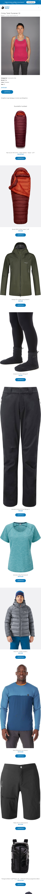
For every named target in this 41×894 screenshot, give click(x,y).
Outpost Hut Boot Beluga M (20, 374)
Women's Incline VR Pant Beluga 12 (20, 509)
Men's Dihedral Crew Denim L (20, 750)
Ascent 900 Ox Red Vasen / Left (20, 229)
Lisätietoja (7, 92)
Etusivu (3, 15)
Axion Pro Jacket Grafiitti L (20, 651)
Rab (15, 78)
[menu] (38, 7)
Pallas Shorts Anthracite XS (20, 823)
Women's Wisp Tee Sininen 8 (20, 575)
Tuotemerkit (10, 78)
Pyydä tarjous (31, 2)
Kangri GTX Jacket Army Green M (20, 299)
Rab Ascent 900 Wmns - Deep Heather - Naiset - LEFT (20, 152)
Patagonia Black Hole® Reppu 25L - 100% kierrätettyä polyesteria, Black (20, 879)
